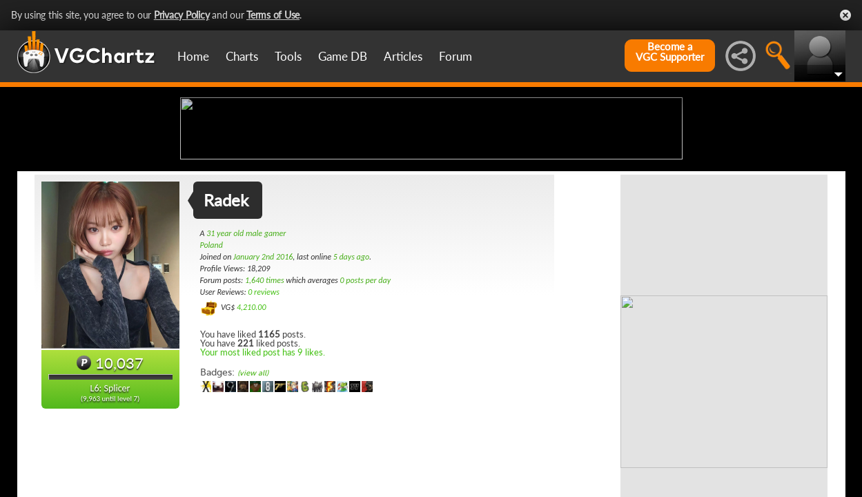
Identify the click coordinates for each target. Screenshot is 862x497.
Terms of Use (273, 15)
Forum (455, 56)
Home (193, 56)
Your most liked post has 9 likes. (262, 461)
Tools (288, 56)
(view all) (252, 482)
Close (845, 15)
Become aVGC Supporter (670, 51)
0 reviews (264, 401)
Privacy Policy (182, 15)
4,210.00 (251, 416)
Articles (403, 56)
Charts (242, 56)
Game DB (342, 56)
